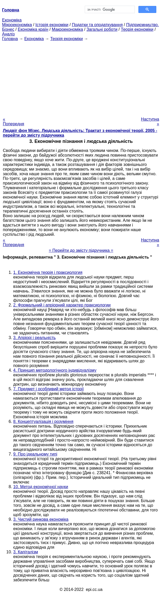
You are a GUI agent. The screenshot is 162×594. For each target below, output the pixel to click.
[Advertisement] (81, 77)
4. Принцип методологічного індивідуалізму (54, 370)
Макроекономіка (67, 29)
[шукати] (109, 9)
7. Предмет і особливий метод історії (48, 389)
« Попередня (13, 121)
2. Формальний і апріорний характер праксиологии (62, 305)
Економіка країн (33, 29)
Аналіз (8, 34)
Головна (10, 38)
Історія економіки (52, 25)
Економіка (12, 20)
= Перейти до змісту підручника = (81, 250)
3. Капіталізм (25, 552)
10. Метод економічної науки (40, 487)
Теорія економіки (137, 29)
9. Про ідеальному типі (35, 454)
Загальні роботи (102, 29)
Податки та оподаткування (97, 25)
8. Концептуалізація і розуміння (43, 421)
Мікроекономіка (17, 25)
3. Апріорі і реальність (34, 337)
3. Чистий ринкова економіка (40, 519)
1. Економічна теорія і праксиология (47, 272)
